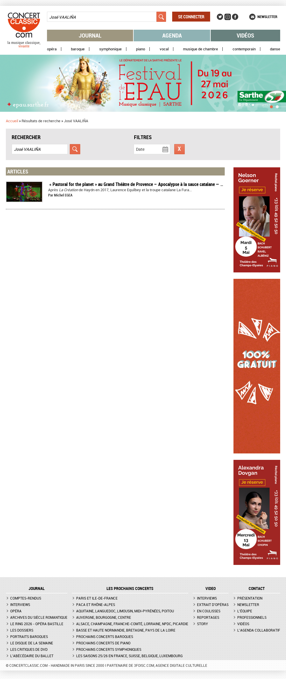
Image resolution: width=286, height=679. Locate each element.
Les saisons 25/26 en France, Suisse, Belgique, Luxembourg (129, 655)
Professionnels (251, 617)
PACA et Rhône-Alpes (95, 604)
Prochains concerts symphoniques (108, 649)
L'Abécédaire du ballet (31, 655)
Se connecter (191, 16)
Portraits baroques (29, 636)
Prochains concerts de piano (103, 643)
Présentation (249, 598)
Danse (275, 49)
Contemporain (244, 49)
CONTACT (257, 588)
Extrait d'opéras (213, 604)
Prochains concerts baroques (104, 636)
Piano (140, 49)
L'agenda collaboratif (258, 630)
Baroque (78, 49)
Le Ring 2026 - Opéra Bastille (36, 623)
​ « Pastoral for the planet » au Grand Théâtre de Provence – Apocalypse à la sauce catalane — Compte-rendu (147, 184)
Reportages (208, 617)
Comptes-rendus (25, 598)
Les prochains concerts (130, 588)
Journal (90, 35)
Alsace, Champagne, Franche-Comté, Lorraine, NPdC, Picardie (132, 623)
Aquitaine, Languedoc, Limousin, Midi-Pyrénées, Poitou (125, 611)
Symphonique (110, 49)
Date (140, 149)
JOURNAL (37, 588)
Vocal (164, 49)
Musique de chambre (200, 49)
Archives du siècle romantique (38, 617)
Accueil (12, 120)
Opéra (52, 49)
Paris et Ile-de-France (97, 598)
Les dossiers (21, 630)
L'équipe (244, 611)
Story (202, 623)
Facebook (235, 17)
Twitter (220, 17)
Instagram (227, 17)
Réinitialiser (179, 149)
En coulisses (208, 611)
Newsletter (267, 16)
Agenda (172, 35)
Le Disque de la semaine (31, 643)
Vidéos (245, 35)
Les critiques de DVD (29, 649)
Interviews (20, 604)
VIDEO (210, 588)
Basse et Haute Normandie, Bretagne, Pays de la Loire (125, 630)
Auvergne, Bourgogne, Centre (103, 617)
